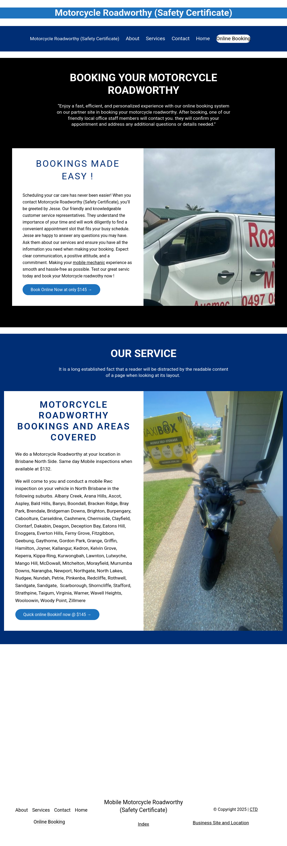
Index (143, 824)
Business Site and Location (221, 822)
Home (203, 38)
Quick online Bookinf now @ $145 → (57, 614)
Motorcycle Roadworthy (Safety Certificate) (74, 38)
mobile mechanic (89, 262)
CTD (254, 809)
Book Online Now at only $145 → (61, 289)
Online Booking (233, 38)
